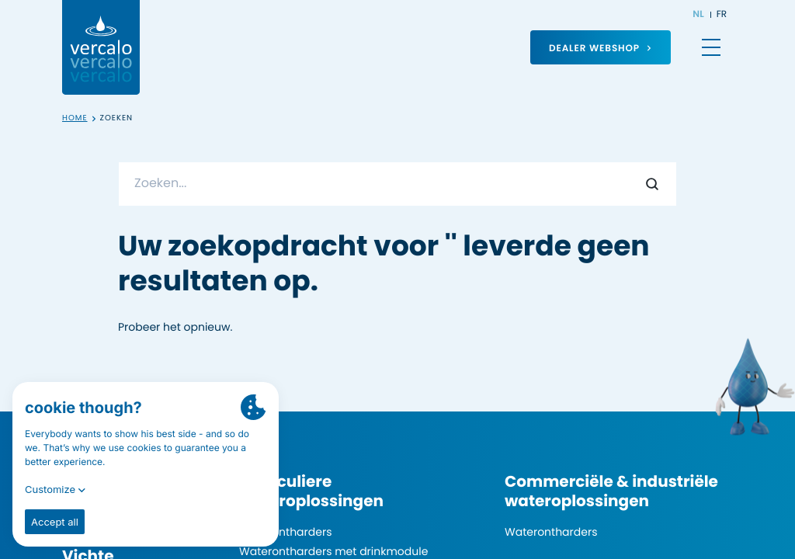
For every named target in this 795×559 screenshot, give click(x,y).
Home (75, 118)
